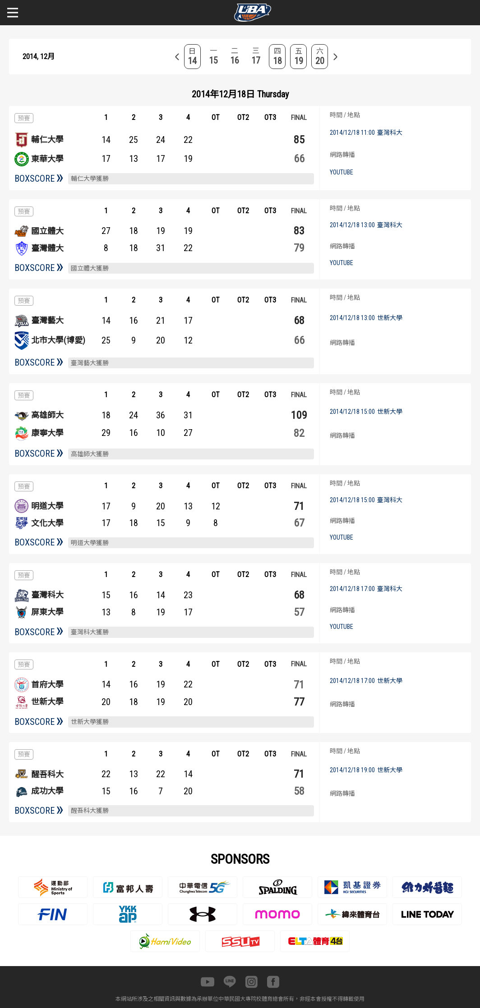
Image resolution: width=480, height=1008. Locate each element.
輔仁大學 (47, 139)
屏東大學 (47, 612)
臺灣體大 (47, 248)
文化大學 (47, 523)
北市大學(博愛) (58, 340)
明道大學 (47, 506)
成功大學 (47, 791)
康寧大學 (47, 433)
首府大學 (47, 684)
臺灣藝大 (47, 320)
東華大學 (47, 159)
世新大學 (47, 701)
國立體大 (47, 231)
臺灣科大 (47, 595)
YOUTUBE (341, 172)
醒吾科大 (47, 774)
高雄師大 (47, 415)
